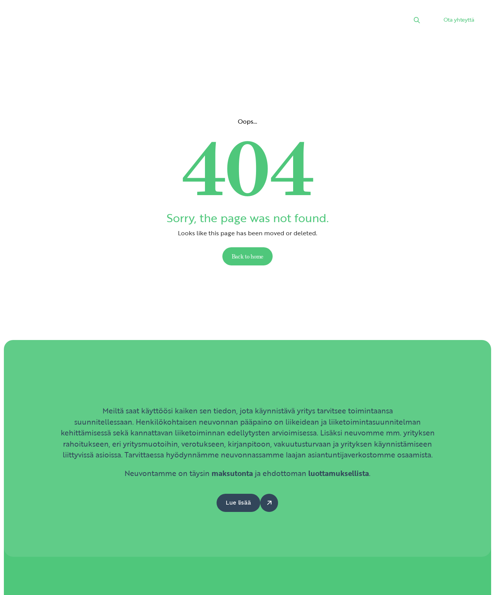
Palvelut (156, 21)
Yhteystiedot (363, 21)
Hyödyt (319, 21)
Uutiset (193, 21)
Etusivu (118, 21)
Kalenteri (232, 21)
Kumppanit (277, 21)
